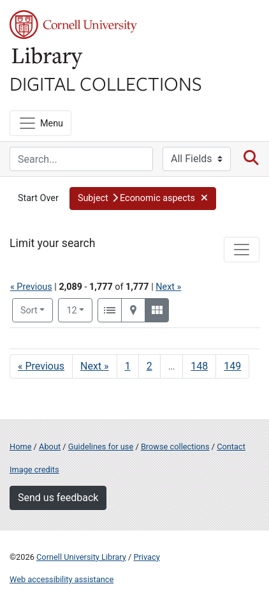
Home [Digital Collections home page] (20, 446)
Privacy (146, 557)
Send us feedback (58, 498)
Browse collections (175, 446)
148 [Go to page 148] (199, 366)
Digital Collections (106, 83)
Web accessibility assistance (61, 579)
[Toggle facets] (241, 249)
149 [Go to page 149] (232, 366)
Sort (29, 310)
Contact (231, 446)
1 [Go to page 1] (128, 366)
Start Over (38, 198)
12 (79, 309)
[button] (142, 198)
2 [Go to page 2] (149, 366)
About (50, 446)
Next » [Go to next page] (94, 366)
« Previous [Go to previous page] (41, 366)
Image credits (34, 469)
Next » (168, 287)
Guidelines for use (100, 446)
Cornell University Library (81, 557)
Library (48, 58)
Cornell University (73, 24)
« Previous (31, 287)
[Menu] (40, 123)
